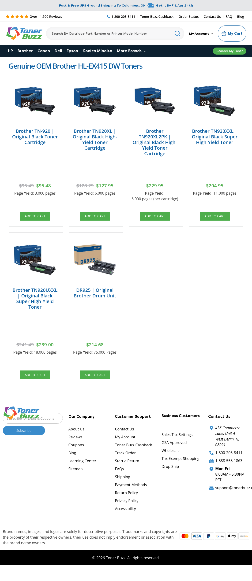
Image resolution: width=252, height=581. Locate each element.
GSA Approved (174, 452)
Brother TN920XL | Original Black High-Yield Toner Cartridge (95, 139)
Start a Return (127, 471)
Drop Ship (170, 476)
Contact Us (212, 16)
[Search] (115, 33)
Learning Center (82, 471)
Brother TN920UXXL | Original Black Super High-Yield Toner (34, 303)
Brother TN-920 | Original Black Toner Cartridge (35, 136)
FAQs (119, 478)
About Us (76, 439)
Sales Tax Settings (177, 444)
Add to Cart (35, 217)
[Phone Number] (121, 16)
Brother (25, 50)
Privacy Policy (126, 510)
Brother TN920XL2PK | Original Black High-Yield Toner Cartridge (155, 142)
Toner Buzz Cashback (157, 16)
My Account (201, 33)
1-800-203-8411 (228, 462)
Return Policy (126, 502)
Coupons (76, 455)
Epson (72, 50)
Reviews (75, 447)
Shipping (122, 486)
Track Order (125, 463)
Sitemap (75, 478)
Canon (44, 50)
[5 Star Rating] (34, 16)
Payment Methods (131, 494)
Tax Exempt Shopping (180, 468)
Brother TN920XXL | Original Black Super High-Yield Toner (214, 136)
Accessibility (125, 518)
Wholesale (171, 460)
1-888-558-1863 (228, 470)
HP (10, 50)
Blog (240, 16)
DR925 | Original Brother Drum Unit (95, 298)
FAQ (229, 16)
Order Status (188, 16)
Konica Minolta (97, 50)
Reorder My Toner (229, 51)
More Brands (131, 50)
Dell (58, 50)
